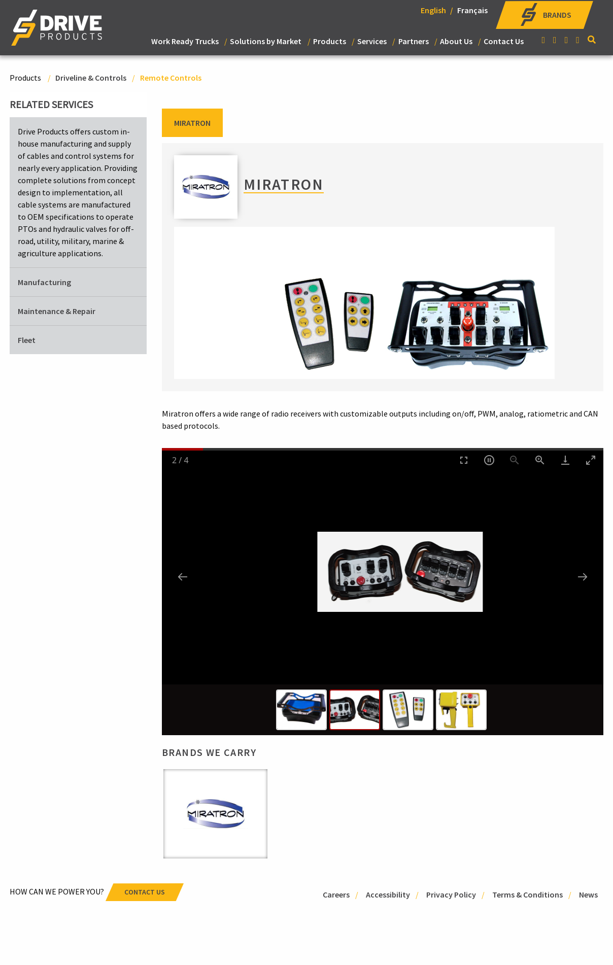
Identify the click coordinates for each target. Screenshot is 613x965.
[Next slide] (582, 577)
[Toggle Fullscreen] (463, 460)
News (588, 894)
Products (329, 41)
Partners (413, 41)
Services (372, 41)
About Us (456, 41)
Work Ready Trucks (185, 41)
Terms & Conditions (527, 894)
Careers (336, 894)
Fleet (27, 340)
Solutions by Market (265, 41)
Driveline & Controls (90, 78)
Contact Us (504, 41)
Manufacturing (44, 282)
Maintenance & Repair (56, 311)
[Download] (565, 460)
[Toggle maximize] (590, 460)
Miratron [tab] (192, 123)
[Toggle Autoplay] (489, 460)
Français (472, 10)
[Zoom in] (540, 460)
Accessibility (388, 894)
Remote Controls (170, 78)
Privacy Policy (451, 894)
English (433, 10)
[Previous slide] (182, 577)
